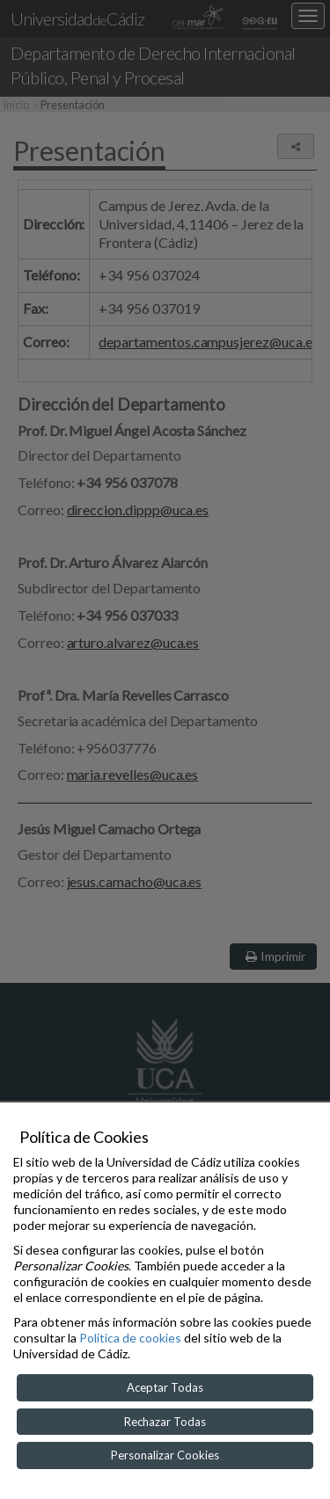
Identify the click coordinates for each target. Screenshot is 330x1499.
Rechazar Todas (165, 1422)
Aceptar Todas (165, 1387)
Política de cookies (130, 1337)
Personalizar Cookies (165, 1455)
